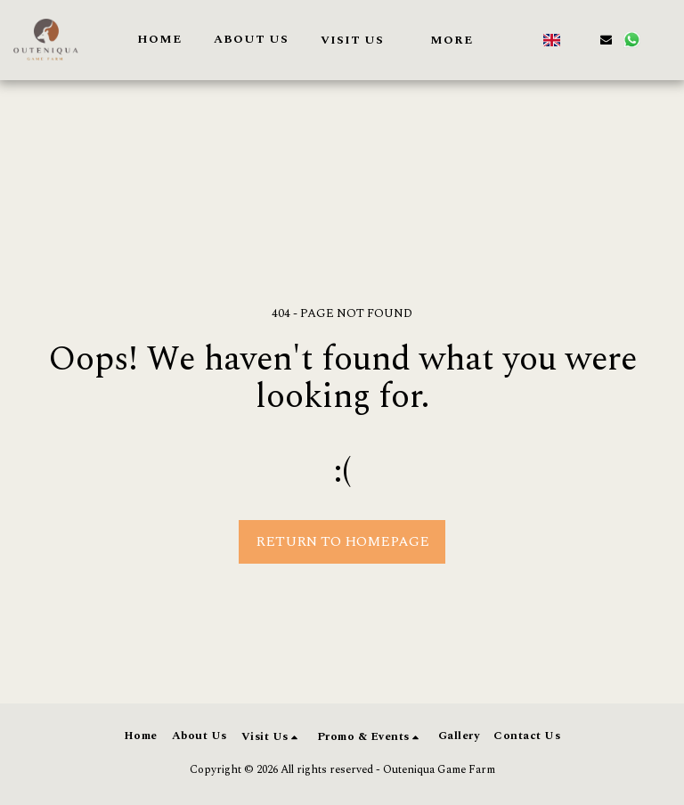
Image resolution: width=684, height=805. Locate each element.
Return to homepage (342, 541)
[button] (359, 40)
